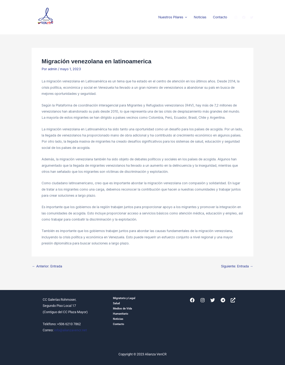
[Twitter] (251, 17)
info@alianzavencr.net (70, 330)
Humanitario (120, 313)
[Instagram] (236, 17)
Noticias (200, 17)
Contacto (220, 17)
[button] (185, 17)
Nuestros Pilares (172, 17)
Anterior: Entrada (47, 266)
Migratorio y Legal (124, 298)
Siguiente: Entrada (237, 266)
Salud (116, 303)
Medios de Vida (122, 308)
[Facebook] (243, 17)
